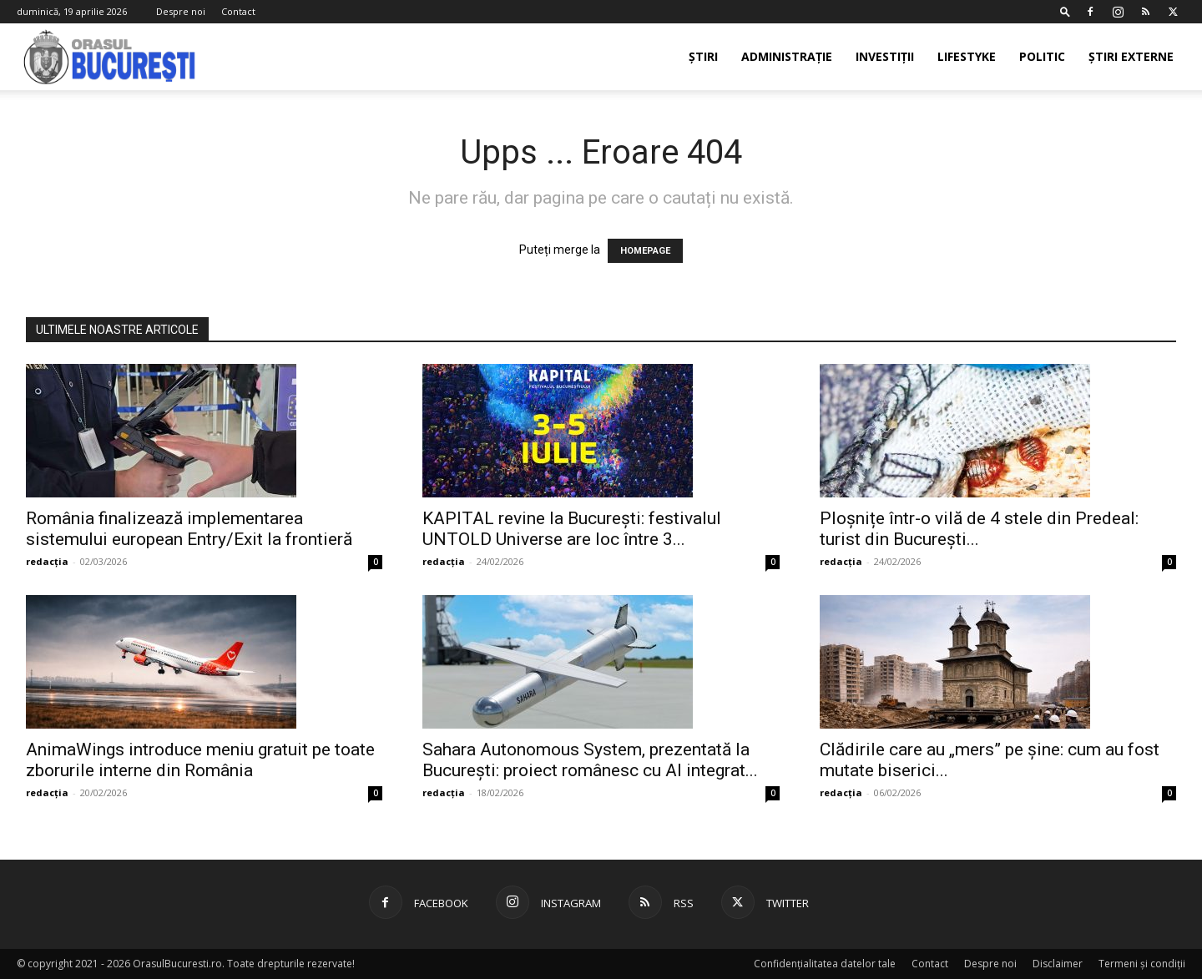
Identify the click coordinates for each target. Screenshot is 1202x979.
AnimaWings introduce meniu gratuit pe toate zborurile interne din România (200, 759)
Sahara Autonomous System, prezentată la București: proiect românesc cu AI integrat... (590, 759)
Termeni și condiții (1141, 963)
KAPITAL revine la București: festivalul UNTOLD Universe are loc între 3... (571, 528)
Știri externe (1131, 56)
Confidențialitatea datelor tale (825, 963)
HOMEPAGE (645, 250)
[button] (1065, 11)
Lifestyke (966, 56)
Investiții (885, 56)
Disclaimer (1058, 963)
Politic (1042, 56)
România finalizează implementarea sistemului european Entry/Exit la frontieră (189, 528)
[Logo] (110, 57)
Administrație (786, 56)
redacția (47, 561)
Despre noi (180, 11)
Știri (703, 56)
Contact (238, 11)
